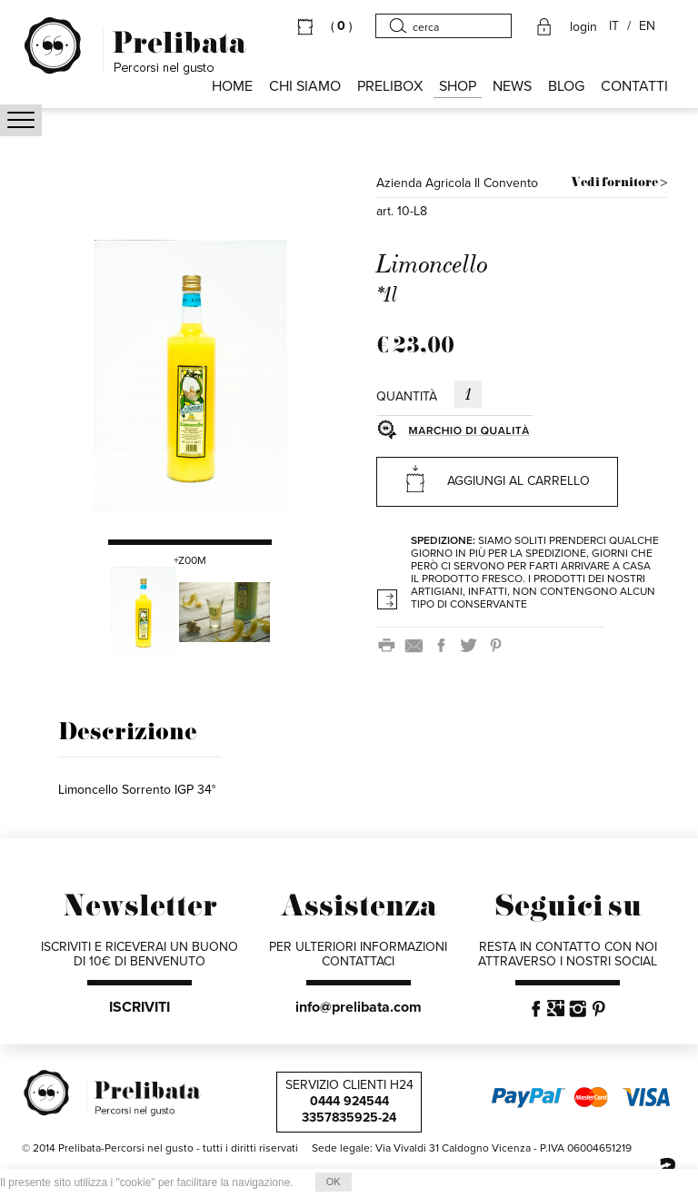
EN (647, 26)
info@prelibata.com (358, 1007)
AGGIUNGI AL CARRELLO (497, 478)
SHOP (457, 86)
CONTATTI (634, 86)
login (583, 27)
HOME (232, 86)
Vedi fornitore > (619, 183)
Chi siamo (305, 86)
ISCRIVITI (139, 1007)
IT (614, 26)
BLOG (566, 86)
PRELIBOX (390, 86)
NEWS (512, 86)
